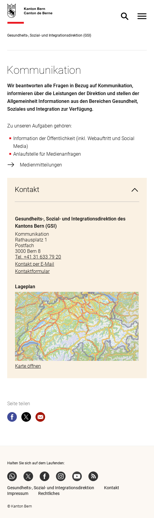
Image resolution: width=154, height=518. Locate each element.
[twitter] (26, 418)
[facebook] (12, 418)
